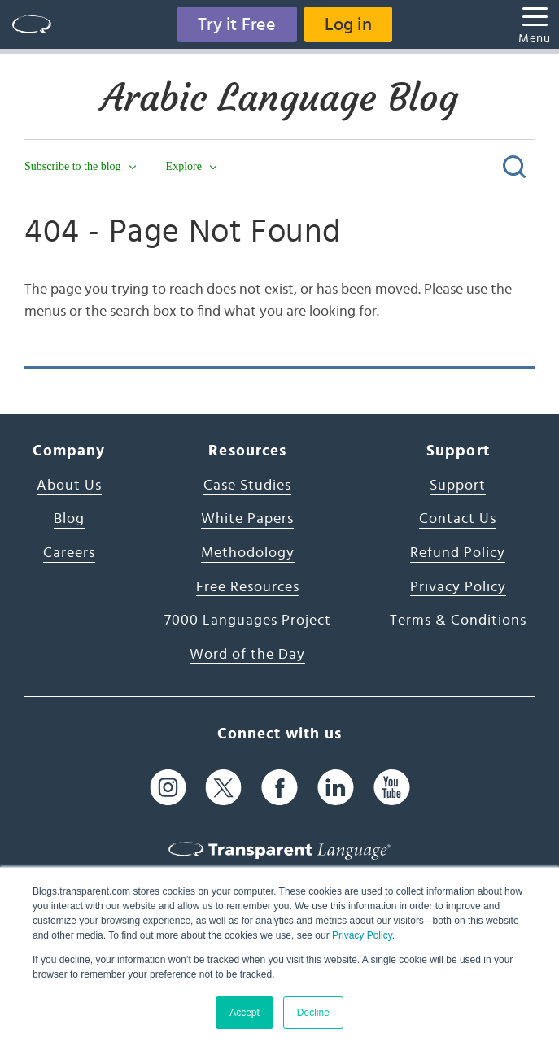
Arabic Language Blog (279, 97)
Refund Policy (457, 553)
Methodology (248, 553)
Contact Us (457, 519)
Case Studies (247, 485)
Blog (69, 519)
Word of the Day (247, 654)
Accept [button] (244, 1012)
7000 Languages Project (247, 620)
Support (458, 485)
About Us (69, 485)
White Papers (247, 519)
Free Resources (247, 587)
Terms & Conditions (458, 620)
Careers (69, 553)
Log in (348, 24)
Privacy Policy (362, 935)
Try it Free (237, 24)
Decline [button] (313, 1012)
